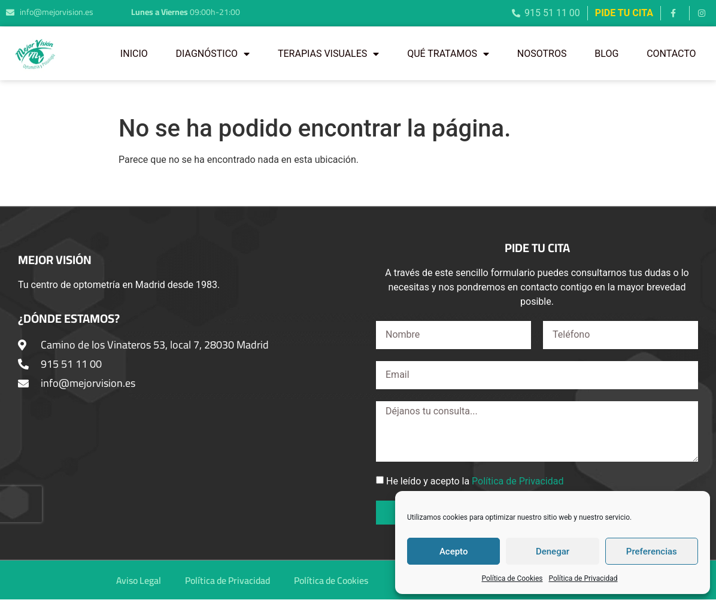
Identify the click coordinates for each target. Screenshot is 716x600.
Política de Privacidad (583, 578)
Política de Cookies (511, 578)
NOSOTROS (542, 53)
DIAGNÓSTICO (213, 54)
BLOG (606, 53)
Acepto (453, 551)
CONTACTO (671, 53)
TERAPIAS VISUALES (328, 54)
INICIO (134, 53)
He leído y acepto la (475, 481)
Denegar (552, 551)
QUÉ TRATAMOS (448, 54)
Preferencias (651, 551)
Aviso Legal (134, 580)
